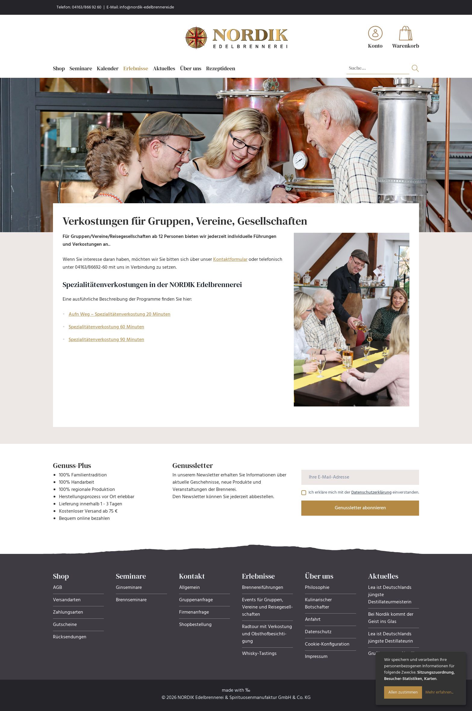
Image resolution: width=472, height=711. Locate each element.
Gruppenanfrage (196, 600)
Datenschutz (318, 632)
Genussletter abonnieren (360, 508)
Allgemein (189, 588)
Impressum (316, 657)
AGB (57, 588)
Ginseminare (129, 588)
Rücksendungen (69, 637)
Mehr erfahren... (439, 692)
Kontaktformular (230, 260)
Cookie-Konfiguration (327, 644)
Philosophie (317, 588)
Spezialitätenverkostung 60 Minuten (106, 327)
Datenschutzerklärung (371, 492)
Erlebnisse (135, 68)
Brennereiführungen (262, 588)
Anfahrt (313, 620)
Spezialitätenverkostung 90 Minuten (106, 340)
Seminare (81, 68)
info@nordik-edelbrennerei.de (147, 7)
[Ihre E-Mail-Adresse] (360, 477)
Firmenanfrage (194, 612)
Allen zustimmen (403, 692)
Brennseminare (131, 600)
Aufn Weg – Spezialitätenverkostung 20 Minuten (119, 314)
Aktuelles (164, 68)
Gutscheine (65, 625)
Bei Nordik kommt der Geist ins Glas (390, 618)
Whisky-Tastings (259, 654)
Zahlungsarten (68, 612)
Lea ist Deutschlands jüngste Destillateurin (390, 637)
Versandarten (67, 600)
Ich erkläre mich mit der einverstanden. (364, 493)
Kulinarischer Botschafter (318, 603)
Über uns (190, 68)
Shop (59, 68)
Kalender (108, 68)
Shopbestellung (195, 625)
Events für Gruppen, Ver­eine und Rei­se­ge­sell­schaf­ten (267, 607)
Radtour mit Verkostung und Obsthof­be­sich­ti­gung (267, 634)
